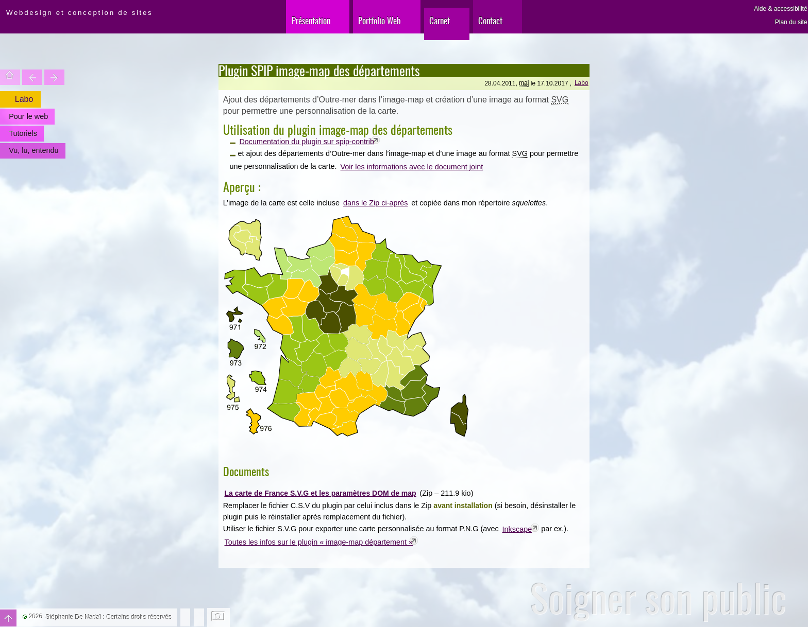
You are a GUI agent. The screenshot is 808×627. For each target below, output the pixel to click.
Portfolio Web (379, 20)
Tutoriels (23, 133)
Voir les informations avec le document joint (411, 167)
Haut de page (8, 617)
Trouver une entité (32, 77)
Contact (490, 20)
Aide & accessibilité (780, 8)
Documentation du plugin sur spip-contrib (306, 141)
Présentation (311, 20)
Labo (581, 82)
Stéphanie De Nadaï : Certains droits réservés (109, 617)
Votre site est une (54, 77)
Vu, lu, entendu (33, 150)
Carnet (439, 20)
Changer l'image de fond (218, 617)
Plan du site (791, 22)
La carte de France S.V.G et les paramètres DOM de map (320, 493)
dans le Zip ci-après (375, 203)
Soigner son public (658, 598)
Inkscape (517, 529)
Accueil (10, 77)
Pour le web (28, 116)
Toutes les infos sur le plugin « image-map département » (319, 542)
